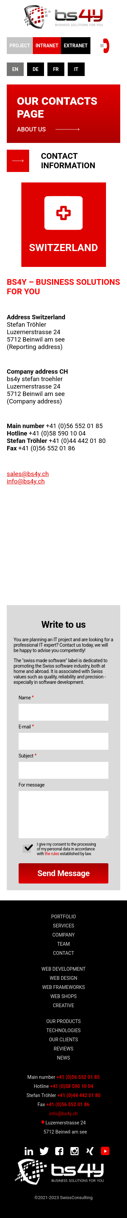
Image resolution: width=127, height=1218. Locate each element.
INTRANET (47, 45)
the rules (52, 853)
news (63, 1058)
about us (31, 129)
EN (15, 69)
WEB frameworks (63, 987)
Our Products (63, 1021)
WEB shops (63, 996)
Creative (63, 1005)
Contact (63, 953)
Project (19, 45)
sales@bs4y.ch (28, 474)
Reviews (63, 1048)
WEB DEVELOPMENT (63, 969)
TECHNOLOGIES (63, 1030)
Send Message (63, 873)
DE (36, 69)
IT (76, 69)
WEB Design (63, 978)
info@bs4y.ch (26, 481)
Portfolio (63, 916)
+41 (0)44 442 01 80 (79, 1095)
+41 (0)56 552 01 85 (78, 1077)
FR (56, 69)
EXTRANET (75, 45)
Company (63, 935)
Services (63, 925)
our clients (63, 1039)
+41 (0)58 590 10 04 (71, 1086)
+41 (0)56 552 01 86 (67, 1104)
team (63, 944)
